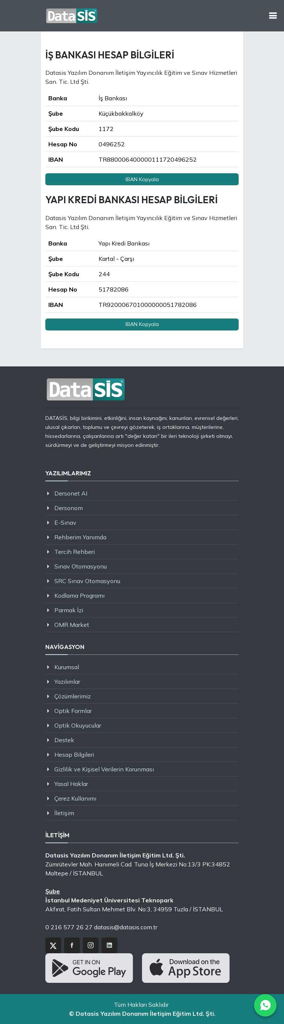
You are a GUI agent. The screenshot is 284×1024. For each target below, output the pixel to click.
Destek (64, 740)
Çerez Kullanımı (75, 798)
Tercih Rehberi (74, 551)
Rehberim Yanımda (80, 537)
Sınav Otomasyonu (80, 566)
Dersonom (68, 508)
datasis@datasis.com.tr (125, 927)
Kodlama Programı (79, 595)
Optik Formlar (73, 710)
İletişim (64, 813)
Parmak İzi (68, 610)
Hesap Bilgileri (74, 754)
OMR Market (71, 624)
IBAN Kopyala (142, 179)
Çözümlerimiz (72, 696)
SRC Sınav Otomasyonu (87, 581)
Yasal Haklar (71, 783)
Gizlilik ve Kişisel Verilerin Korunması (104, 769)
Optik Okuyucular (77, 725)
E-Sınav (65, 522)
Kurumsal (66, 667)
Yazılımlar (67, 681)
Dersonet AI (70, 493)
